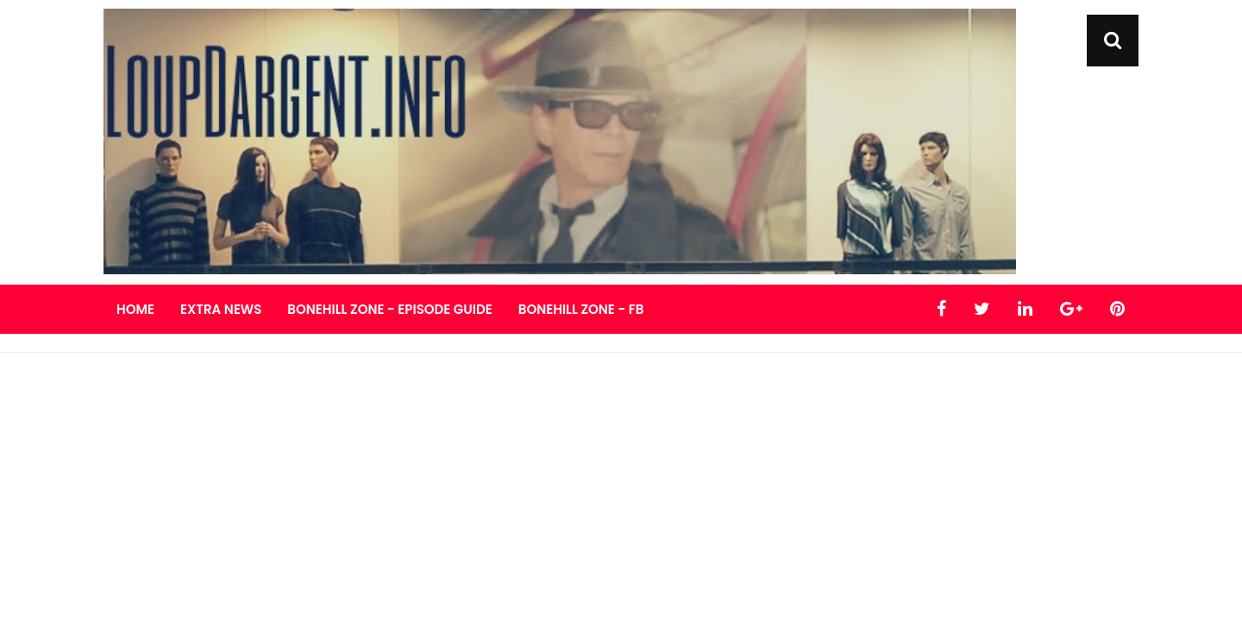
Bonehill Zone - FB (581, 309)
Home (135, 309)
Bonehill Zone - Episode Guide (389, 309)
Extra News (220, 309)
